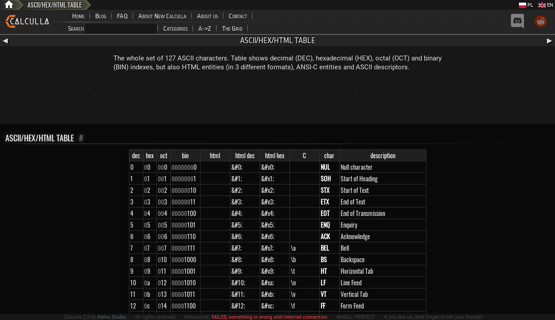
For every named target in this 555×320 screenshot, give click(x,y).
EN (546, 5)
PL (526, 5)
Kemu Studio (111, 317)
